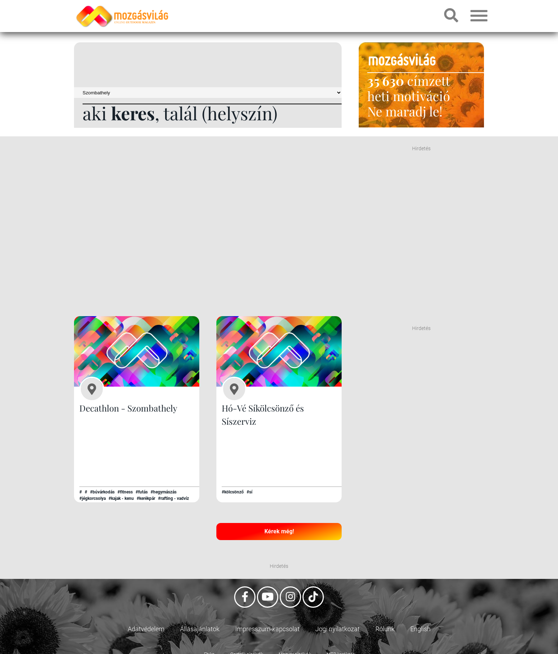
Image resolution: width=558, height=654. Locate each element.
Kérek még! (279, 531)
